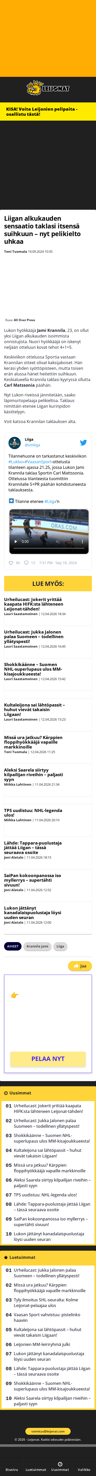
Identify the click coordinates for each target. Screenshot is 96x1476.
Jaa (80, 966)
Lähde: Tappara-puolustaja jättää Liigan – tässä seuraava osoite (33, 847)
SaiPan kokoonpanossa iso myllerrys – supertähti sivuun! (32, 880)
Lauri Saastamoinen (21, 614)
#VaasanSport (38, 462)
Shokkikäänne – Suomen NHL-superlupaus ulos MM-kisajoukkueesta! (33, 669)
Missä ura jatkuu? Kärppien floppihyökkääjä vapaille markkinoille (33, 742)
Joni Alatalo (13, 857)
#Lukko (15, 462)
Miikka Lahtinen (17, 784)
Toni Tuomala (15, 251)
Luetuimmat (22, 1257)
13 (29, 562)
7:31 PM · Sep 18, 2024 (58, 562)
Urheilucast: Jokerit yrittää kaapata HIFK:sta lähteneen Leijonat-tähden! (33, 604)
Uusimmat (20, 1093)
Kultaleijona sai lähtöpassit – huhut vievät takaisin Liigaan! (34, 709)
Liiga (60, 946)
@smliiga (32, 444)
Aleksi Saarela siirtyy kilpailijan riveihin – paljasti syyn (33, 774)
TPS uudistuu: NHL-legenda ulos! (33, 812)
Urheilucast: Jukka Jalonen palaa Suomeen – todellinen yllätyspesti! (33, 636)
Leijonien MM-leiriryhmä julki (42, 1344)
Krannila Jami (37, 946)
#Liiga (50, 501)
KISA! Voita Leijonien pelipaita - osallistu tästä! (41, 111)
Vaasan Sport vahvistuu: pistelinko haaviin (47, 1317)
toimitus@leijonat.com (48, 1431)
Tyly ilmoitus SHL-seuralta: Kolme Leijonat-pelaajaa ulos (46, 1302)
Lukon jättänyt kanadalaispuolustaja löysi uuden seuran (32, 912)
